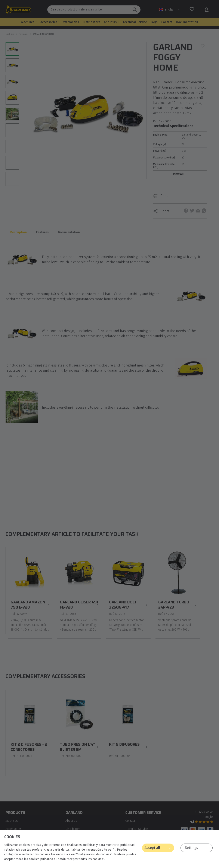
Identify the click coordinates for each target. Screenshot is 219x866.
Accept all (152, 848)
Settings (191, 848)
